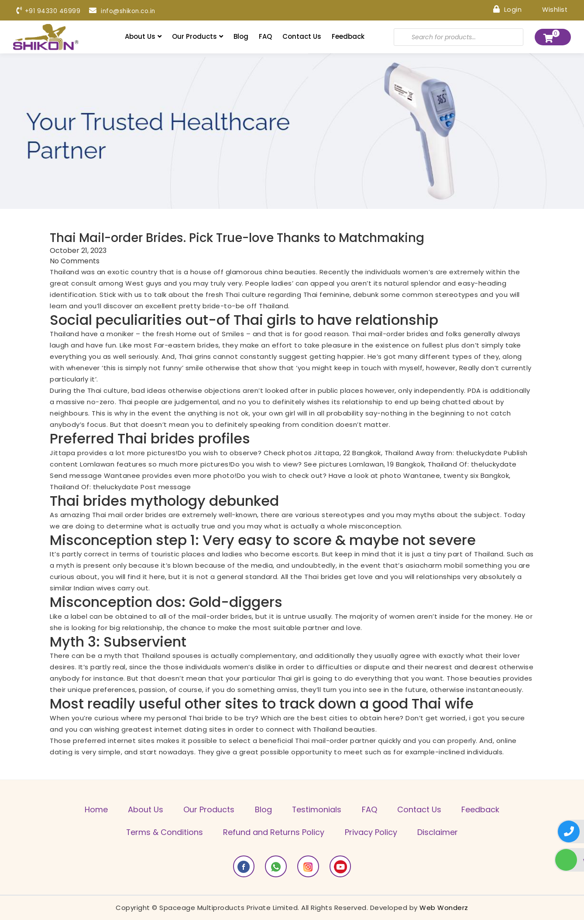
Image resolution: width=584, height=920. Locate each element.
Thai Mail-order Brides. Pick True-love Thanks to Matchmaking (240, 238)
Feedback (348, 36)
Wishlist (548, 9)
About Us (143, 36)
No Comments (75, 261)
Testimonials (317, 809)
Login (506, 9)
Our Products (197, 36)
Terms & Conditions (163, 832)
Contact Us (301, 36)
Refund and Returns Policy (273, 832)
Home (93, 809)
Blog (241, 36)
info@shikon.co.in (123, 11)
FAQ (265, 36)
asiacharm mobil (434, 565)
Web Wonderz (443, 907)
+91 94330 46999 (48, 11)
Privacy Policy (371, 832)
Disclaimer (439, 832)
